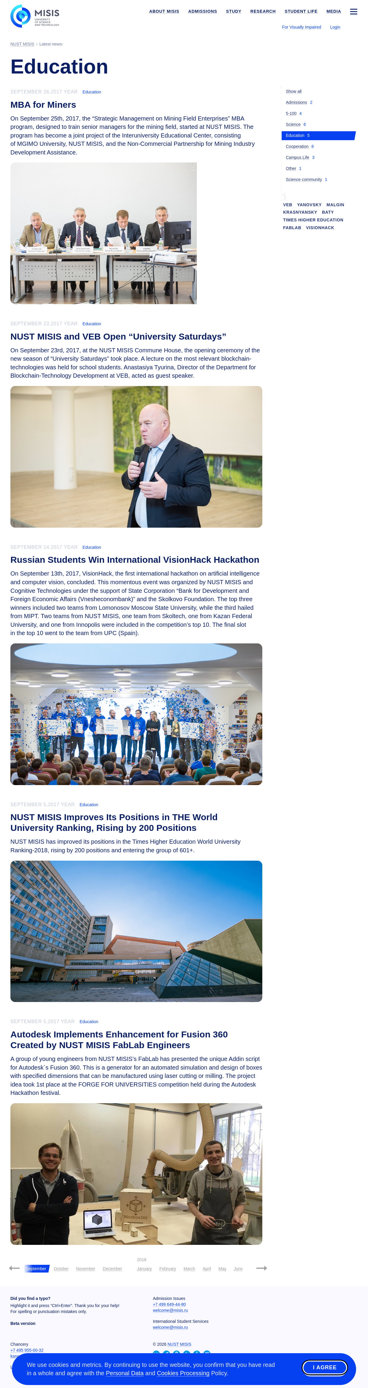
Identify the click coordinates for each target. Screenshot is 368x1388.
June (238, 1268)
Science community (304, 179)
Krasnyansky (300, 212)
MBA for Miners (43, 105)
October (61, 1268)
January (144, 1268)
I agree (325, 1368)
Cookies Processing (183, 1373)
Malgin (335, 204)
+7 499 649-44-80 (169, 1304)
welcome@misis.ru (170, 1310)
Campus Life (297, 157)
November (86, 1268)
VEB (287, 204)
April (207, 1268)
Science (293, 124)
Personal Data (125, 1373)
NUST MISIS (179, 1344)
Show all (294, 91)
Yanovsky (309, 204)
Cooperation (297, 146)
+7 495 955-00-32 (26, 1350)
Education (91, 92)
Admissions (296, 102)
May (222, 1268)
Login (335, 27)
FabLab (292, 227)
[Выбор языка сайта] (353, 27)
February (167, 1268)
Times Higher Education (313, 220)
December (112, 1268)
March (189, 1268)
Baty (328, 212)
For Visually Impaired (301, 27)
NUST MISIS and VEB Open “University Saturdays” (118, 336)
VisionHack (320, 227)
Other (291, 168)
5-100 (291, 113)
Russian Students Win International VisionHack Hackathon (134, 560)
